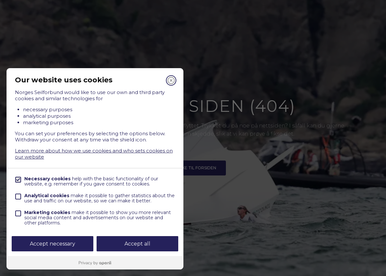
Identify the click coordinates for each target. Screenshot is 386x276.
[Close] (171, 80)
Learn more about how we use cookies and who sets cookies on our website (94, 154)
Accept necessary (52, 244)
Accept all (137, 244)
